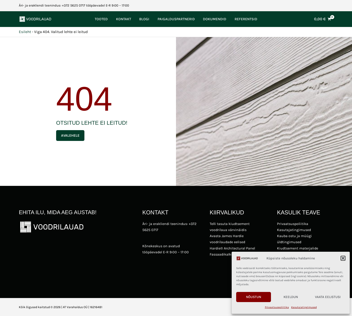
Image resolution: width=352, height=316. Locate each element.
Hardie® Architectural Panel (232, 248)
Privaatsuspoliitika (277, 307)
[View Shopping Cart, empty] (322, 19)
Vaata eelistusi (328, 297)
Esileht (25, 31)
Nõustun (253, 297)
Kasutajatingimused (304, 307)
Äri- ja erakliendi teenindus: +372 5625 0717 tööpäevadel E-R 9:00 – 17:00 (74, 5)
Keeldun (291, 297)
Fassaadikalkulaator (226, 254)
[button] (343, 258)
